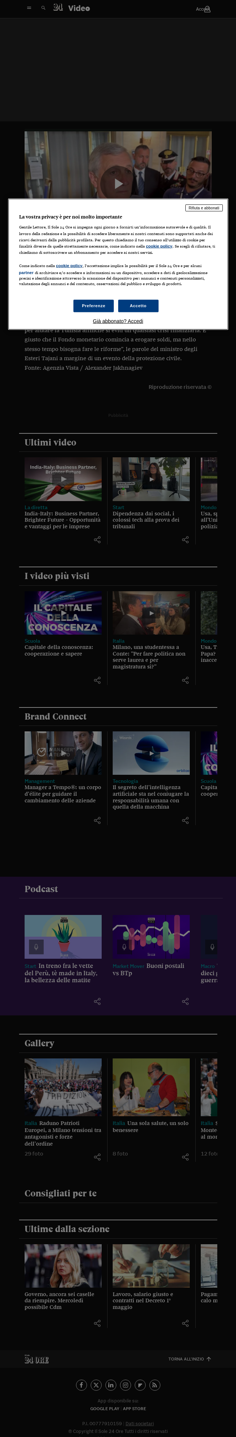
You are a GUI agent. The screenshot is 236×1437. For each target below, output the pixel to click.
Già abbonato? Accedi (118, 321)
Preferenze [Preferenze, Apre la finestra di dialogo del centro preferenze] (93, 306)
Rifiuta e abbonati (204, 207)
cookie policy (159, 246)
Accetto (138, 306)
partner (26, 272)
